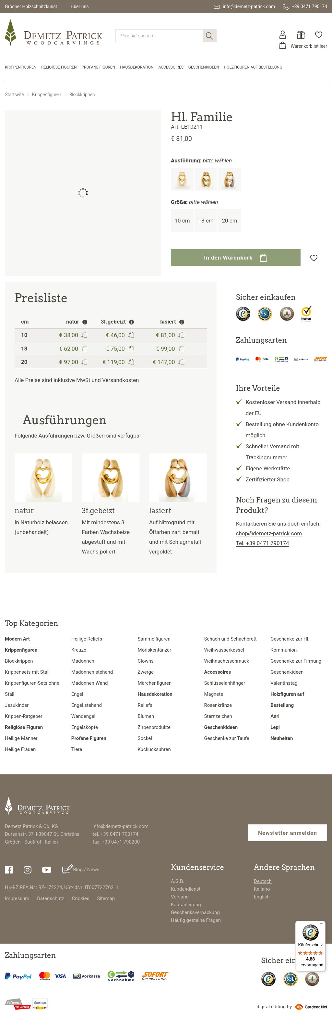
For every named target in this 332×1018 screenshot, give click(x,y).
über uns (80, 6)
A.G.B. (177, 881)
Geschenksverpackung (195, 912)
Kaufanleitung (186, 905)
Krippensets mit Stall (27, 672)
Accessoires (171, 67)
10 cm (182, 220)
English (262, 897)
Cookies (80, 898)
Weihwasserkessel (224, 650)
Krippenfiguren (20, 67)
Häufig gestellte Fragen (196, 920)
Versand (180, 897)
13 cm (205, 220)
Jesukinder (17, 705)
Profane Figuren (98, 67)
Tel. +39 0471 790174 (262, 543)
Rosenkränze (218, 705)
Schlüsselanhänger (224, 683)
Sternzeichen (218, 716)
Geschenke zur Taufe (226, 738)
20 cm (229, 220)
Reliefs (145, 705)
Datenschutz (50, 898)
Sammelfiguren (154, 639)
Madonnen (82, 661)
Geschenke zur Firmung (295, 661)
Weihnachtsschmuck (226, 661)
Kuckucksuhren (154, 749)
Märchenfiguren (155, 683)
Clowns (146, 661)
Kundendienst (186, 889)
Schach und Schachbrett (230, 639)
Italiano (262, 889)
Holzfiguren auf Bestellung (253, 67)
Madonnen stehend (92, 672)
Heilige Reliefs (86, 639)
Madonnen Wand (89, 683)
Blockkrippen (82, 94)
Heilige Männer (21, 738)
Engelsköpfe (84, 727)
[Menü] (322, 925)
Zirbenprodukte (154, 727)
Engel (77, 694)
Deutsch (263, 881)
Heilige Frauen (20, 749)
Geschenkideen (203, 67)
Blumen (146, 716)
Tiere (76, 749)
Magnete (213, 694)
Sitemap (106, 898)
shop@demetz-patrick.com (269, 533)
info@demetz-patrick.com (120, 826)
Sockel (145, 738)
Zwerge (146, 672)
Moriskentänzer (155, 650)
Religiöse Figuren (59, 67)
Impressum (17, 898)
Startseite (14, 94)
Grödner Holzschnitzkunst (31, 6)
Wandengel (83, 716)
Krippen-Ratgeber (23, 716)
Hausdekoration (136, 67)
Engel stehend (86, 705)
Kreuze (78, 650)
